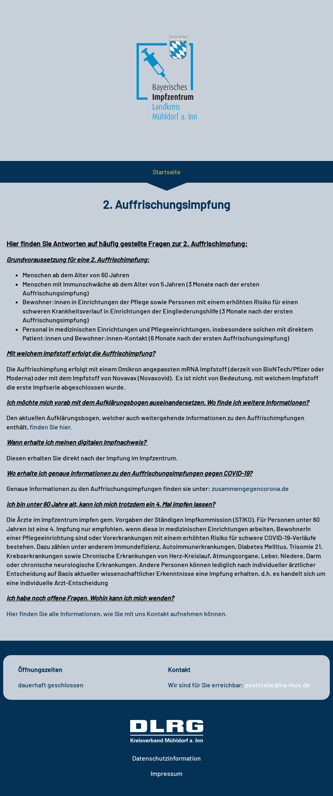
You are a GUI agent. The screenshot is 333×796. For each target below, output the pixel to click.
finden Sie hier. (51, 427)
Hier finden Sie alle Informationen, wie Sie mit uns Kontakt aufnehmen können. (116, 613)
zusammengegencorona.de (250, 488)
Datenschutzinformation (166, 758)
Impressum (166, 773)
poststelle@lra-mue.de (277, 685)
